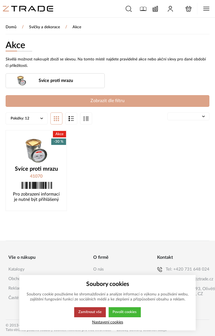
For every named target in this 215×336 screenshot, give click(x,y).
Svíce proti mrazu (36, 169)
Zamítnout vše (89, 312)
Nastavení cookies (107, 322)
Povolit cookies (124, 312)
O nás (98, 269)
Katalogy (16, 269)
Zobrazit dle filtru (107, 101)
